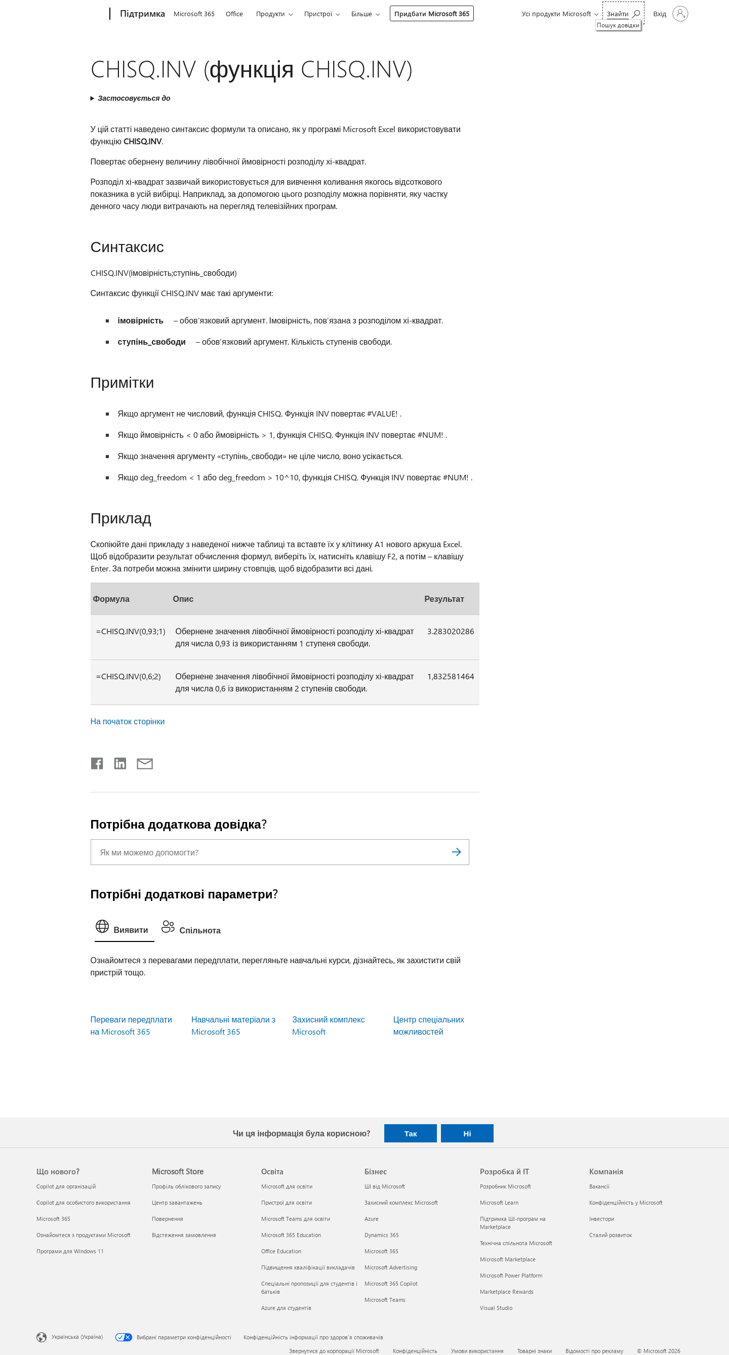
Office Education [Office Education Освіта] (281, 1251)
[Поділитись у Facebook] (98, 761)
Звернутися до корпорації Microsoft (334, 1350)
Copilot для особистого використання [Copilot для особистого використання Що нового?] (83, 1202)
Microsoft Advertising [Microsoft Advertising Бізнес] (390, 1267)
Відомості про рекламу (594, 1350)
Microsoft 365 (194, 13)
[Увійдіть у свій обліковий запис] (670, 14)
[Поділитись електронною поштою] (140, 761)
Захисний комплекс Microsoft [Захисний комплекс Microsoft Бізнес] (401, 1202)
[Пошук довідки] (623, 13)
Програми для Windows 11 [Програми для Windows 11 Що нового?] (70, 1251)
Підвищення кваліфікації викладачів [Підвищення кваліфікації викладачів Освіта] (308, 1267)
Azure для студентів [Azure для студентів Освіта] (286, 1307)
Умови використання (477, 1350)
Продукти (270, 13)
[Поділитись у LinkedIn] (116, 761)
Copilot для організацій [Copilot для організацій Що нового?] (66, 1186)
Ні (467, 1133)
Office (234, 13)
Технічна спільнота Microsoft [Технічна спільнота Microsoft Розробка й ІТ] (516, 1243)
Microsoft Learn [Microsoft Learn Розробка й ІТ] (499, 1202)
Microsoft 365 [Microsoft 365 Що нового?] (53, 1218)
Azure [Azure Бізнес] (371, 1218)
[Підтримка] (141, 14)
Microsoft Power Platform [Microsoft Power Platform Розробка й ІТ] (511, 1275)
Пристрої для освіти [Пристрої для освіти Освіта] (286, 1202)
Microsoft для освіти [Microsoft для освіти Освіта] (286, 1186)
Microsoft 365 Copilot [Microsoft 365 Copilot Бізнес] (391, 1283)
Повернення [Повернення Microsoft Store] (167, 1218)
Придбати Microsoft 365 (431, 13)
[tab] (124, 929)
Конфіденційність (415, 1350)
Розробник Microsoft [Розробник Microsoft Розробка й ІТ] (505, 1186)
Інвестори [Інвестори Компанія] (601, 1218)
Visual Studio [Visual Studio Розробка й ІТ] (496, 1307)
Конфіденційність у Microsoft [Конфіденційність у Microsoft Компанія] (626, 1202)
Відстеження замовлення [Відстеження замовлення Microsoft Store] (184, 1235)
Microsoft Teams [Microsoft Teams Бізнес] (385, 1299)
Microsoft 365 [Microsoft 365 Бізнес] (381, 1251)
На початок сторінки (128, 721)
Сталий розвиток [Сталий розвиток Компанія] (610, 1235)
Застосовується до (134, 98)
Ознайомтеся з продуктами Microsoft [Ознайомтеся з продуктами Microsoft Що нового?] (83, 1235)
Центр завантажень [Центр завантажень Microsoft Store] (177, 1202)
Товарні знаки (534, 1350)
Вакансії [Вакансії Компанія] (599, 1186)
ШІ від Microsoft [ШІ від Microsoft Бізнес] (384, 1186)
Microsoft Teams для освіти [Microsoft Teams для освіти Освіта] (295, 1218)
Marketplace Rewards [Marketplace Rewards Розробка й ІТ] (507, 1291)
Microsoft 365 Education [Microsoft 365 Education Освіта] (291, 1235)
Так (410, 1133)
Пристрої (318, 13)
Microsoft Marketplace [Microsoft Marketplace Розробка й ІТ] (508, 1259)
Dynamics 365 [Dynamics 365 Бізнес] (381, 1235)
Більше (361, 13)
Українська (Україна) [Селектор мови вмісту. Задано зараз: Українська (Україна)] (77, 1336)
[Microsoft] (71, 14)
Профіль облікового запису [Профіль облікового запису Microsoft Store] (186, 1186)
